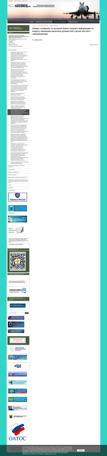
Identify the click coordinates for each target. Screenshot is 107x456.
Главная (32, 22)
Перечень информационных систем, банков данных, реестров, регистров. (19, 163)
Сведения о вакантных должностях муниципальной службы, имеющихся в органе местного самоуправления (18, 98)
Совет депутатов (11, 169)
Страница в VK (12, 212)
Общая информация (12, 50)
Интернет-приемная (12, 174)
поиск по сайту (17, 0)
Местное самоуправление (60, 22)
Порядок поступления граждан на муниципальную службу (17, 94)
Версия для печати (94, 44)
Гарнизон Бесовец (72, 22)
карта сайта (24, 0)
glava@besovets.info (17, 46)
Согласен (81, 450)
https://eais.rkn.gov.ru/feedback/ (16, 244)
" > (17, 305)
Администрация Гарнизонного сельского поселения (16, 166)
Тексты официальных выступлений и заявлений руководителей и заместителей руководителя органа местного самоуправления (19, 81)
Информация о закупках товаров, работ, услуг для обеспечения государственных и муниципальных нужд (18, 181)
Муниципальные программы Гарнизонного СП (17, 177)
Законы (9, 185)
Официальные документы (13, 172)
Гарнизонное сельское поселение (44, 22)
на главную (10, 0)
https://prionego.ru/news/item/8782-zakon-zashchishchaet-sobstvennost (17, 282)
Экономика (10, 187)
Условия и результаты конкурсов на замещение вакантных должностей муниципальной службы (18, 107)
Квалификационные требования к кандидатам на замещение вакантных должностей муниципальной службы (18, 102)
